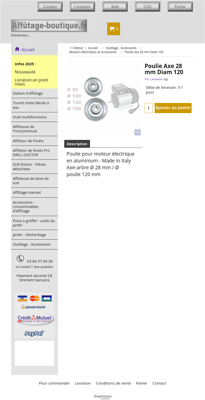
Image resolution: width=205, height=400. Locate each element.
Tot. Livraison (153, 79)
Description (77, 143)
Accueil (25, 49)
